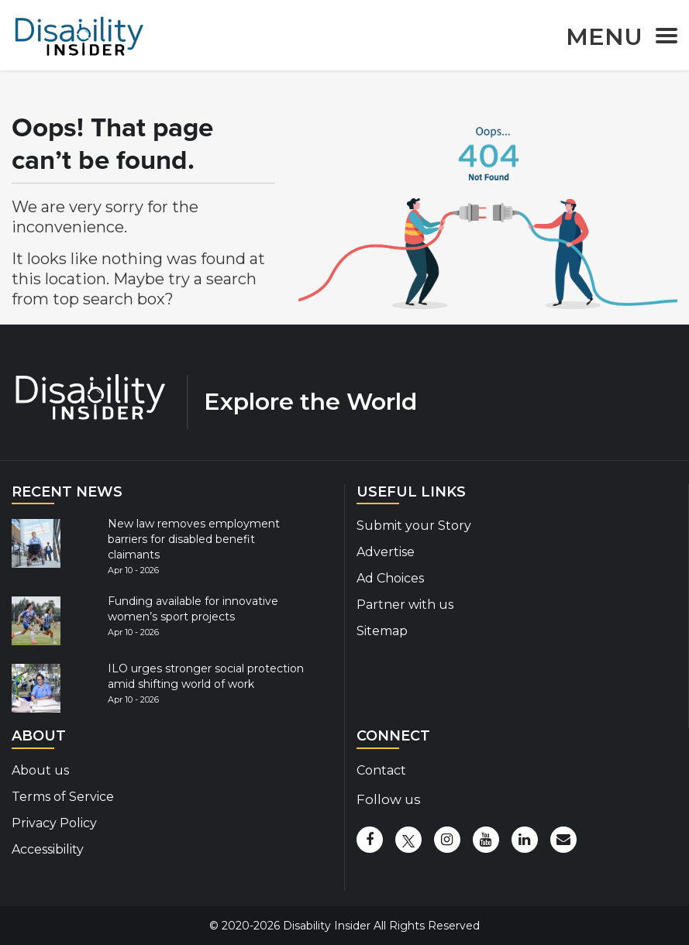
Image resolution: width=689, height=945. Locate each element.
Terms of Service (63, 796)
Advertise (386, 552)
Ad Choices (390, 578)
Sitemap (382, 631)
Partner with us (405, 604)
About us (40, 770)
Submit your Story (414, 525)
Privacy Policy (54, 823)
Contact (381, 770)
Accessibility (48, 849)
